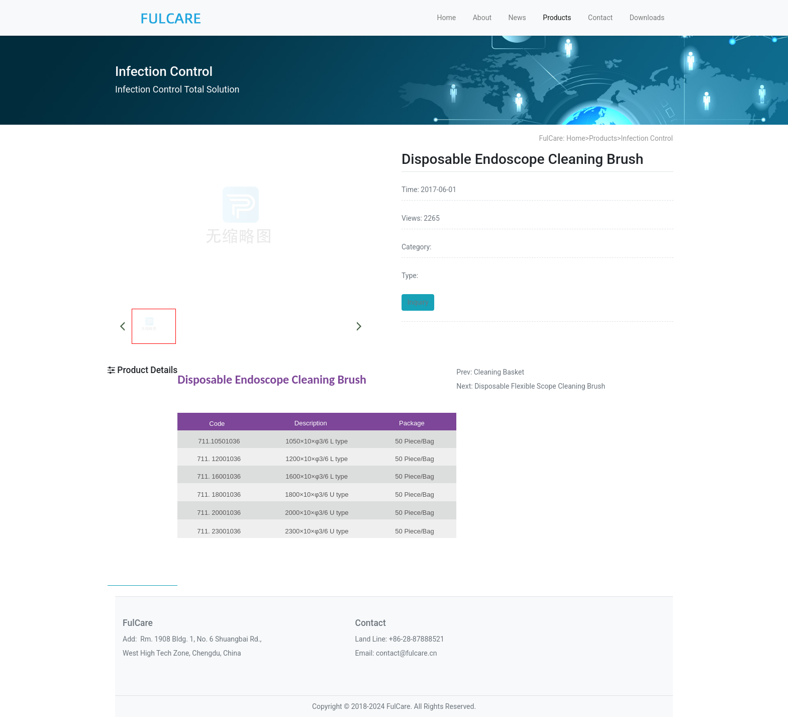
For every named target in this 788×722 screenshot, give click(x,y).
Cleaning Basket (499, 372)
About (482, 18)
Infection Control (647, 138)
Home (446, 18)
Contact (600, 18)
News (517, 18)
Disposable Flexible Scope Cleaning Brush (539, 386)
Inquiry (418, 302)
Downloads (647, 18)
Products (557, 18)
